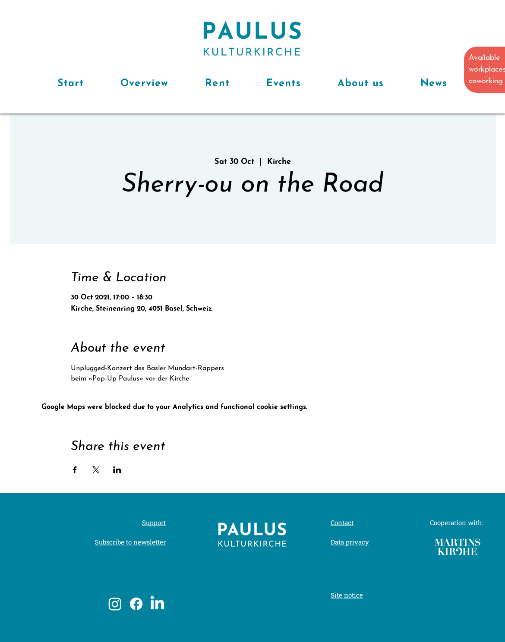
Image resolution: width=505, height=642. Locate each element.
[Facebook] (136, 603)
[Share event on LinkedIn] (117, 469)
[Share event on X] (96, 469)
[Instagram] (115, 603)
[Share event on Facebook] (75, 469)
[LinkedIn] (157, 603)
